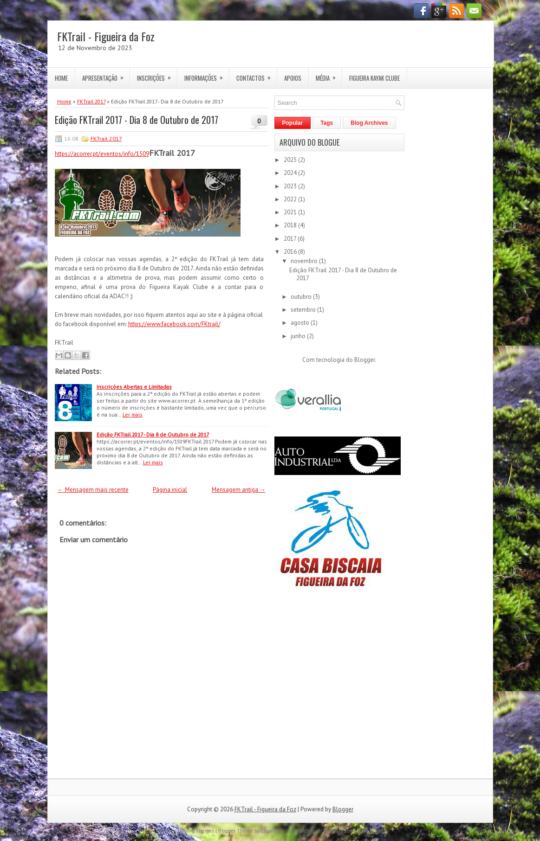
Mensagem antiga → (239, 490)
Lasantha (271, 831)
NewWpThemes (196, 831)
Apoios (292, 78)
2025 (291, 160)
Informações (206, 75)
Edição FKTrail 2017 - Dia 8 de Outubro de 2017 (136, 119)
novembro (305, 261)
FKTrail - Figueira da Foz (106, 36)
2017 (291, 239)
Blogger (364, 360)
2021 (291, 212)
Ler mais (133, 414)
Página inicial (170, 490)
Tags (326, 123)
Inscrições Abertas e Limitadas (134, 386)
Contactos (256, 75)
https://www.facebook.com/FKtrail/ (174, 324)
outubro (302, 297)
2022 (291, 199)
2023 (291, 186)
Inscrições (157, 75)
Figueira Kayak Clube (374, 78)
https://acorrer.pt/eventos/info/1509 (102, 154)
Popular (292, 123)
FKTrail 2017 (91, 101)
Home (61, 78)
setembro (304, 310)
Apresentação (106, 75)
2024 (291, 173)
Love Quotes (372, 831)
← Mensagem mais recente (93, 490)
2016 (291, 252)
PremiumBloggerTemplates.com (320, 831)
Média (329, 75)
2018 (291, 225)
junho (299, 336)
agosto (301, 323)
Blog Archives (369, 123)
